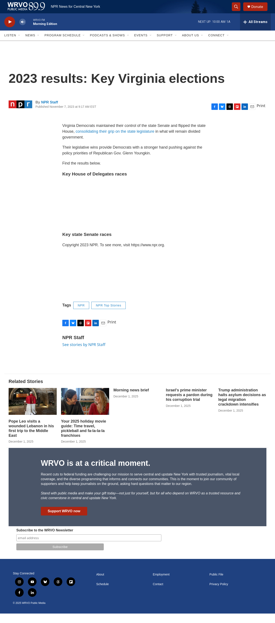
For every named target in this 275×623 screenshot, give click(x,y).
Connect (216, 44)
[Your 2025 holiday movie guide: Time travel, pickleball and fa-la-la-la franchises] (85, 410)
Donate (259, 11)
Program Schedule (62, 44)
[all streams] (255, 31)
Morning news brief (131, 399)
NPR (81, 314)
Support (165, 44)
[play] (9, 31)
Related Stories (26, 390)
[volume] (22, 31)
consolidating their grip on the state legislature (115, 140)
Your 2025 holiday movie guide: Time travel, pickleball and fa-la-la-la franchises (83, 437)
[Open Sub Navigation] (19, 44)
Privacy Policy (218, 593)
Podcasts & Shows (107, 44)
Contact (158, 593)
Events (141, 44)
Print (261, 114)
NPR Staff (49, 111)
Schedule (102, 593)
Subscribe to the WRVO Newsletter (44, 539)
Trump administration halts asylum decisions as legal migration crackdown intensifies (242, 406)
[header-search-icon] (238, 11)
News (30, 44)
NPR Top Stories (108, 314)
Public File (216, 584)
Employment (161, 584)
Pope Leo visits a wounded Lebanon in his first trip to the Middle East (31, 437)
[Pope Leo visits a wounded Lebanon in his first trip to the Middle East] (33, 410)
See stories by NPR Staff (83, 353)
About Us (190, 44)
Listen (10, 44)
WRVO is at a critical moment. (95, 472)
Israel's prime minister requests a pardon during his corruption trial (189, 404)
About (100, 584)
